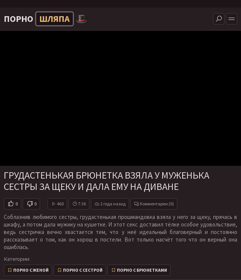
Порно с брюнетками (142, 270)
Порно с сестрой (83, 270)
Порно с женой (31, 270)
